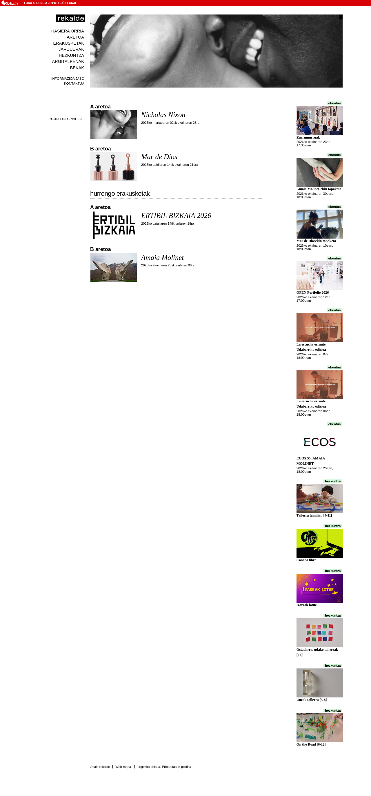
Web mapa (123, 766)
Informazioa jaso (67, 78)
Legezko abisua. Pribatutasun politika (164, 766)
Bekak (77, 68)
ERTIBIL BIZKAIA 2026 (176, 215)
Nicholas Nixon (163, 115)
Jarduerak (71, 49)
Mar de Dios (159, 157)
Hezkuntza (71, 55)
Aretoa (75, 37)
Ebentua (334, 103)
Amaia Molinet (162, 257)
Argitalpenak (68, 61)
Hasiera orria (67, 31)
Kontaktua (74, 83)
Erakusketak (68, 43)
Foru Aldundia (35, 3)
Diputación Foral (63, 3)
